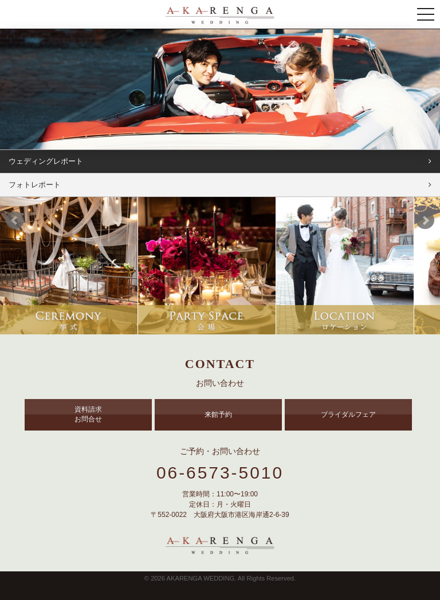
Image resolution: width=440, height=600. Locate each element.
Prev (15, 220)
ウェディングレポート (46, 161)
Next (425, 220)
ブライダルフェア (348, 414)
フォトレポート (35, 184)
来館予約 (218, 414)
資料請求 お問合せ (88, 414)
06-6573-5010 (220, 472)
